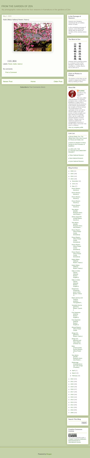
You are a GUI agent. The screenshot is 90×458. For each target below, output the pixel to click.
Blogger (49, 454)
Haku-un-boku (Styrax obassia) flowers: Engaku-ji (76, 274)
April (73, 370)
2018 (72, 389)
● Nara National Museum (75, 158)
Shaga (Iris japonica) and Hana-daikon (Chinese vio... (77, 341)
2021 (72, 381)
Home (33, 81)
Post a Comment (11, 72)
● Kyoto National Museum (76, 161)
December (75, 181)
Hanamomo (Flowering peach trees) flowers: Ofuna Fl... (77, 292)
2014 (72, 399)
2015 (72, 397)
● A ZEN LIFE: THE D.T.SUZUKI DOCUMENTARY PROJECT (77, 150)
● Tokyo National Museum (76, 155)
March (74, 373)
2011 (72, 407)
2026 (72, 171)
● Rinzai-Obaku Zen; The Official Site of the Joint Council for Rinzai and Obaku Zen (77, 138)
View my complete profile (75, 127)
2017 (72, 392)
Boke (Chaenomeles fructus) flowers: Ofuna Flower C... (77, 349)
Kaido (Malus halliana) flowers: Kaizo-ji (77, 261)
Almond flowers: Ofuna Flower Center (76, 329)
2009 (72, 412)
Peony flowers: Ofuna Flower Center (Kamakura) (76, 232)
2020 (72, 384)
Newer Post (7, 81)
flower (10, 64)
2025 (72, 173)
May (73, 186)
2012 (72, 405)
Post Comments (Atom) (37, 87)
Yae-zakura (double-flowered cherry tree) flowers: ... (77, 212)
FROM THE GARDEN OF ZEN (17, 6)
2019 (72, 386)
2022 (72, 379)
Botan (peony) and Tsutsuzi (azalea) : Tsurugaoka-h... (77, 300)
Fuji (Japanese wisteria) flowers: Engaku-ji (76, 315)
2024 (72, 176)
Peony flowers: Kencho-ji (76, 189)
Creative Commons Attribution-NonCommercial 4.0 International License (77, 440)
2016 (72, 394)
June (73, 183)
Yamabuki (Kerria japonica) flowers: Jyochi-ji (77, 307)
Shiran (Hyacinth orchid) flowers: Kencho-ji (77, 218)
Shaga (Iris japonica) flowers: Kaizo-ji (77, 334)
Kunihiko (82, 91)
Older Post (58, 81)
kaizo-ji (20, 64)
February (75, 375)
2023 (72, 179)
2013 (72, 402)
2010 (72, 410)
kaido (15, 64)
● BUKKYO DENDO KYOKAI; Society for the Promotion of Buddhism (77, 144)
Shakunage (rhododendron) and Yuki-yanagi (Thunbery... (77, 365)
